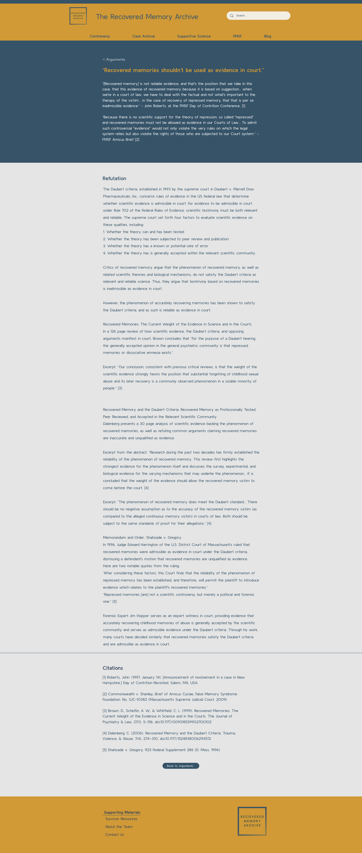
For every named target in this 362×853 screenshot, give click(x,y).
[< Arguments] (118, 59)
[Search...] (258, 15)
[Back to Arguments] (181, 766)
